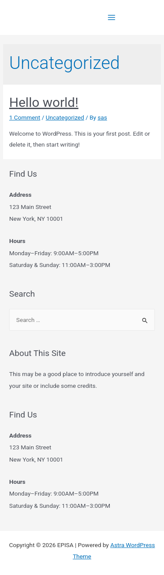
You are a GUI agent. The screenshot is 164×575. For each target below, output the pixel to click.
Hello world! (43, 102)
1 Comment (24, 117)
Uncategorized (65, 117)
